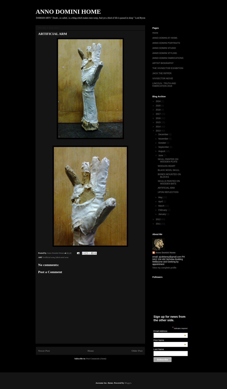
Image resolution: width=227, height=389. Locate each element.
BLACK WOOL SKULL (168, 170)
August (162, 151)
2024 (158, 101)
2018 (158, 110)
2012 (158, 219)
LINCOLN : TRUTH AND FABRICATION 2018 (164, 84)
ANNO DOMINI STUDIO (164, 48)
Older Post (137, 350)
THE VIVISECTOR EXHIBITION (167, 68)
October (162, 143)
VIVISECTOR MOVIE (162, 78)
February (163, 210)
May (160, 197)
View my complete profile (164, 267)
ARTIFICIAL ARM (166, 188)
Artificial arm (49, 257)
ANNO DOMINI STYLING (164, 53)
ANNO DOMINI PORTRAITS (166, 43)
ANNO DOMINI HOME (68, 11)
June (161, 155)
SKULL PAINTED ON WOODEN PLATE (168, 160)
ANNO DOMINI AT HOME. (165, 38)
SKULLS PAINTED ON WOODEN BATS (169, 182)
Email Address (169, 331)
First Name (169, 340)
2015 (158, 122)
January (162, 214)
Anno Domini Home (166, 252)
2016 (158, 118)
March (161, 206)
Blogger (127, 383)
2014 (158, 126)
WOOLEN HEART (166, 166)
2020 (158, 105)
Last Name (158, 349)
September (163, 147)
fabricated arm (62, 257)
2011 (158, 223)
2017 (158, 114)
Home (91, 350)
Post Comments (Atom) (96, 358)
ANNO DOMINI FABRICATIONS (167, 58)
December (163, 134)
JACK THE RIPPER (161, 73)
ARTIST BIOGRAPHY (162, 63)
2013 (158, 130)
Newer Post (44, 350)
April (160, 201)
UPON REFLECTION (168, 192)
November (163, 138)
